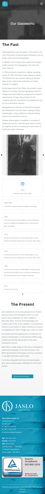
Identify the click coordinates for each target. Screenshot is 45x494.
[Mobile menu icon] (41, 3)
